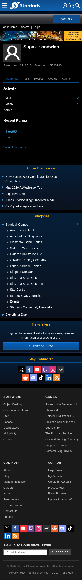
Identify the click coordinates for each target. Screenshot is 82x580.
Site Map (67, 572)
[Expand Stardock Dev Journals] (7, 296)
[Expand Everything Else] (3, 315)
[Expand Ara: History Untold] (7, 231)
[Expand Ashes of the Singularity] (7, 237)
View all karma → (15, 147)
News (6, 493)
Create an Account (59, 481)
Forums (8, 516)
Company (11, 462)
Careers (8, 487)
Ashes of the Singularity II (61, 404)
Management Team (15, 481)
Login (36, 27)
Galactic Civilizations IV (59, 416)
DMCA (55, 572)
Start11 (7, 416)
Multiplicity (9, 433)
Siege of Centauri (56, 445)
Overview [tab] (12, 78)
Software (12, 396)
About (7, 470)
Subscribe (60, 552)
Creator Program (13, 505)
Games (51, 396)
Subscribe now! (41, 346)
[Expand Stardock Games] (3, 225)
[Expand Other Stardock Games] (7, 266)
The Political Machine (58, 433)
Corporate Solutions (15, 410)
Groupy (8, 439)
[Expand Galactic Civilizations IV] (7, 254)
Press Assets (11, 499)
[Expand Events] (7, 302)
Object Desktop (13, 404)
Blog (6, 476)
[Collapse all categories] (78, 224)
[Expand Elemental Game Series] (7, 242)
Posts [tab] (26, 78)
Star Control (52, 427)
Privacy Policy (17, 572)
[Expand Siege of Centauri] (7, 272)
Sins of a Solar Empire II (60, 422)
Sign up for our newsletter (27, 545)
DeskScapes (11, 427)
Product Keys (56, 487)
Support (55, 462)
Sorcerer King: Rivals (58, 451)
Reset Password (58, 493)
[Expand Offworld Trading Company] (7, 260)
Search (25, 27)
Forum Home (9, 27)
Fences (8, 422)
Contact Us (10, 511)
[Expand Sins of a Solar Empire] (7, 278)
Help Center (55, 470)
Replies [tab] (39, 78)
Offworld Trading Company (62, 439)
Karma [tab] (66, 78)
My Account (55, 476)
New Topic (66, 19)
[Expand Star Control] (7, 290)
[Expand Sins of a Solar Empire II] (7, 284)
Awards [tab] (52, 78)
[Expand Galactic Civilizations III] (7, 249)
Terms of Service (38, 572)
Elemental (51, 410)
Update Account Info (60, 499)
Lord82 (11, 132)
